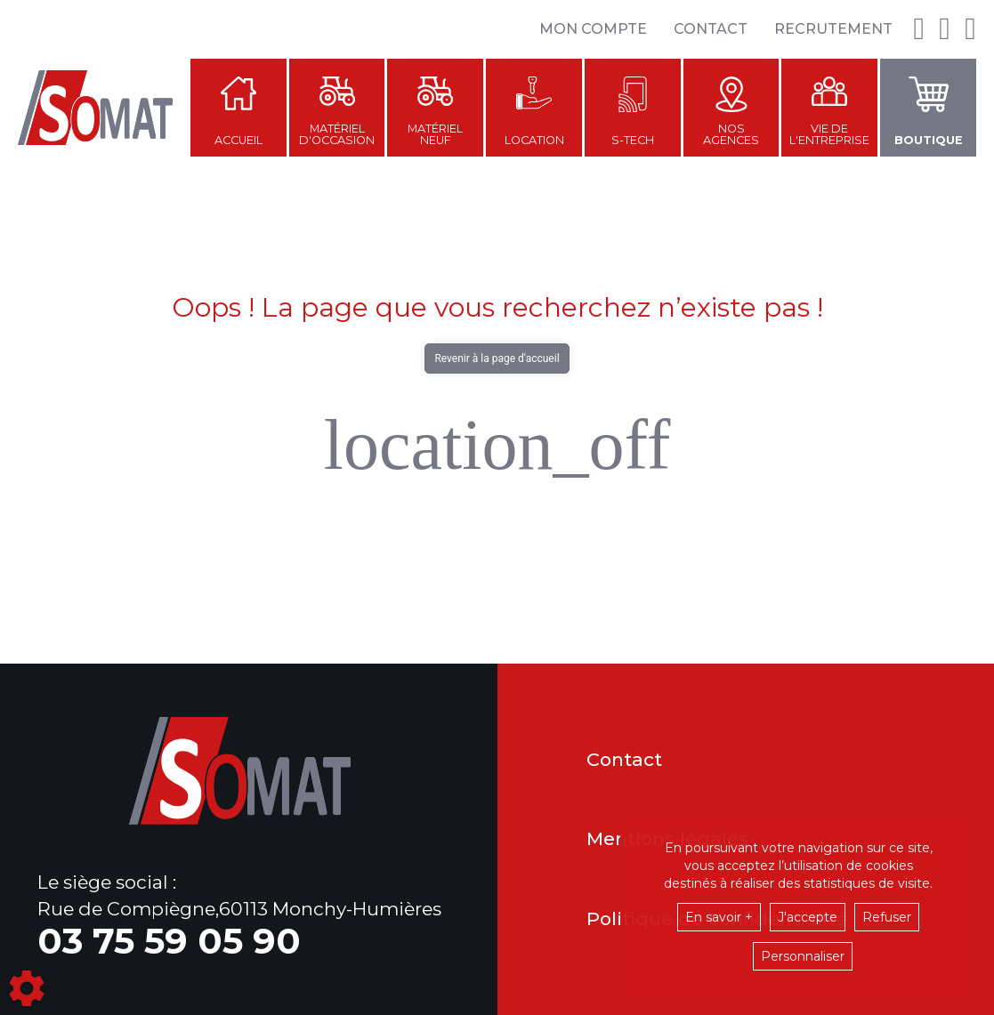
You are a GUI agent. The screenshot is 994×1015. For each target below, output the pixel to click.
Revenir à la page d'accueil (496, 358)
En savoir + (719, 917)
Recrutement (833, 28)
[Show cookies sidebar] (26, 988)
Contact (711, 28)
